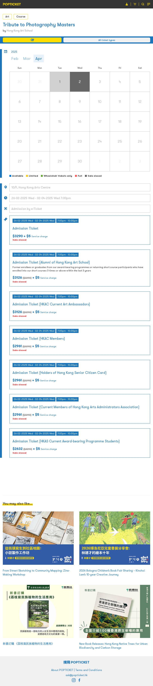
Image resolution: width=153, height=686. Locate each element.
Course (20, 16)
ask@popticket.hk (76, 675)
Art (7, 16)
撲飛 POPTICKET (77, 662)
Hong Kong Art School (20, 30)
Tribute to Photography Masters (39, 24)
